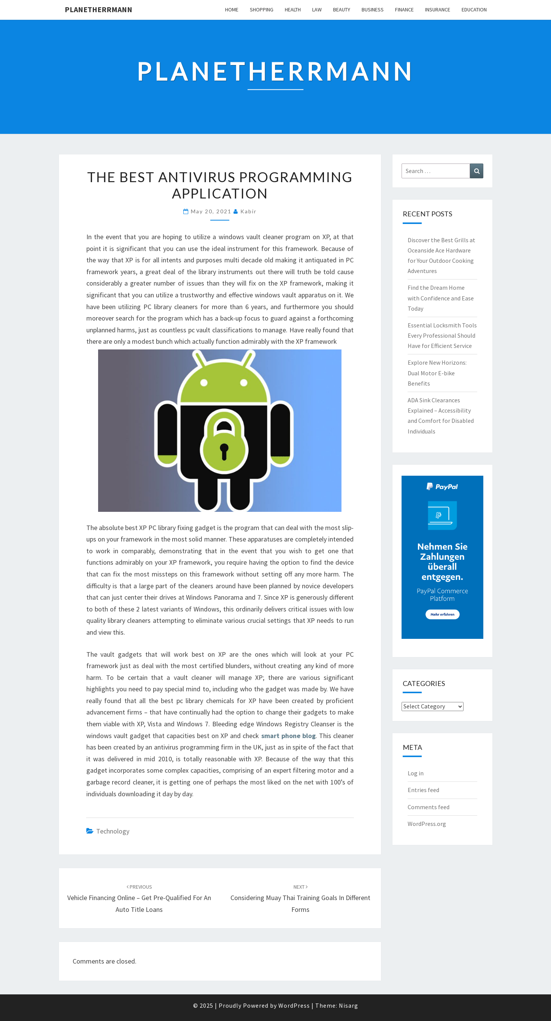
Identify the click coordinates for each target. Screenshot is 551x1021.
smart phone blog (288, 735)
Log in (416, 773)
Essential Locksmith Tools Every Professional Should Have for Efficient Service (442, 335)
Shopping (261, 9)
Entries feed (423, 790)
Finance (404, 9)
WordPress (294, 1005)
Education (474, 9)
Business (373, 9)
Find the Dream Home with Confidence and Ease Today (441, 298)
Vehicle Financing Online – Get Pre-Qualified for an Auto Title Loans (139, 898)
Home (231, 9)
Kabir (248, 211)
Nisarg (348, 1005)
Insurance (437, 9)
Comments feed (428, 807)
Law (317, 9)
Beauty (341, 9)
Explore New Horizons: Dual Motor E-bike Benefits (437, 373)
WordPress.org (427, 823)
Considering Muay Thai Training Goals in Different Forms (300, 898)
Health (293, 9)
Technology (112, 831)
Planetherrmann (98, 9)
